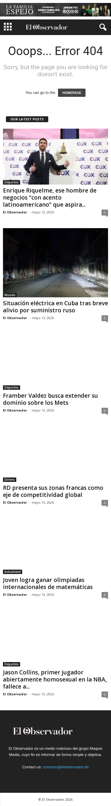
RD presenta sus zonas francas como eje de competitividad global (53, 491)
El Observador (15, 212)
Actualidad (12, 572)
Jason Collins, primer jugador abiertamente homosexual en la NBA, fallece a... (55, 679)
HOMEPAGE (71, 92)
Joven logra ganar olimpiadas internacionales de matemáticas (48, 583)
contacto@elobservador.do (66, 767)
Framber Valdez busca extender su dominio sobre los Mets (50, 399)
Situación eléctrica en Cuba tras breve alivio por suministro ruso (55, 306)
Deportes (11, 182)
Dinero (9, 479)
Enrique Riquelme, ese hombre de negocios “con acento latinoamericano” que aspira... (49, 197)
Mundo (9, 295)
